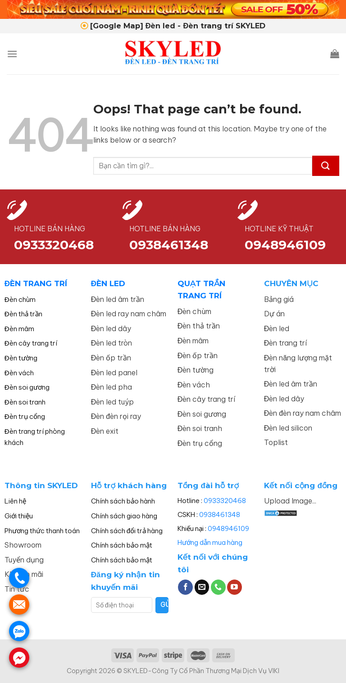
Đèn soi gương (27, 387)
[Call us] (218, 587)
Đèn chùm (20, 299)
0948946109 (228, 528)
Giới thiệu (19, 516)
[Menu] (12, 54)
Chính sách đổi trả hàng (127, 530)
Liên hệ (15, 501)
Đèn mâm (19, 328)
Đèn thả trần (23, 314)
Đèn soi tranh (25, 402)
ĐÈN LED (108, 283)
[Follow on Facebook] (185, 587)
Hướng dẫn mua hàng (210, 542)
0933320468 (54, 244)
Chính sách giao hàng (124, 516)
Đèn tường (21, 358)
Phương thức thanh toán (42, 530)
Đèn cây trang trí (31, 343)
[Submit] (325, 166)
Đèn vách (19, 372)
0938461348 (219, 514)
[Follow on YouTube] (234, 587)
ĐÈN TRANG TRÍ (36, 283)
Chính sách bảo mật (121, 545)
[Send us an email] (202, 587)
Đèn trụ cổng (25, 416)
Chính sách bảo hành (123, 501)
